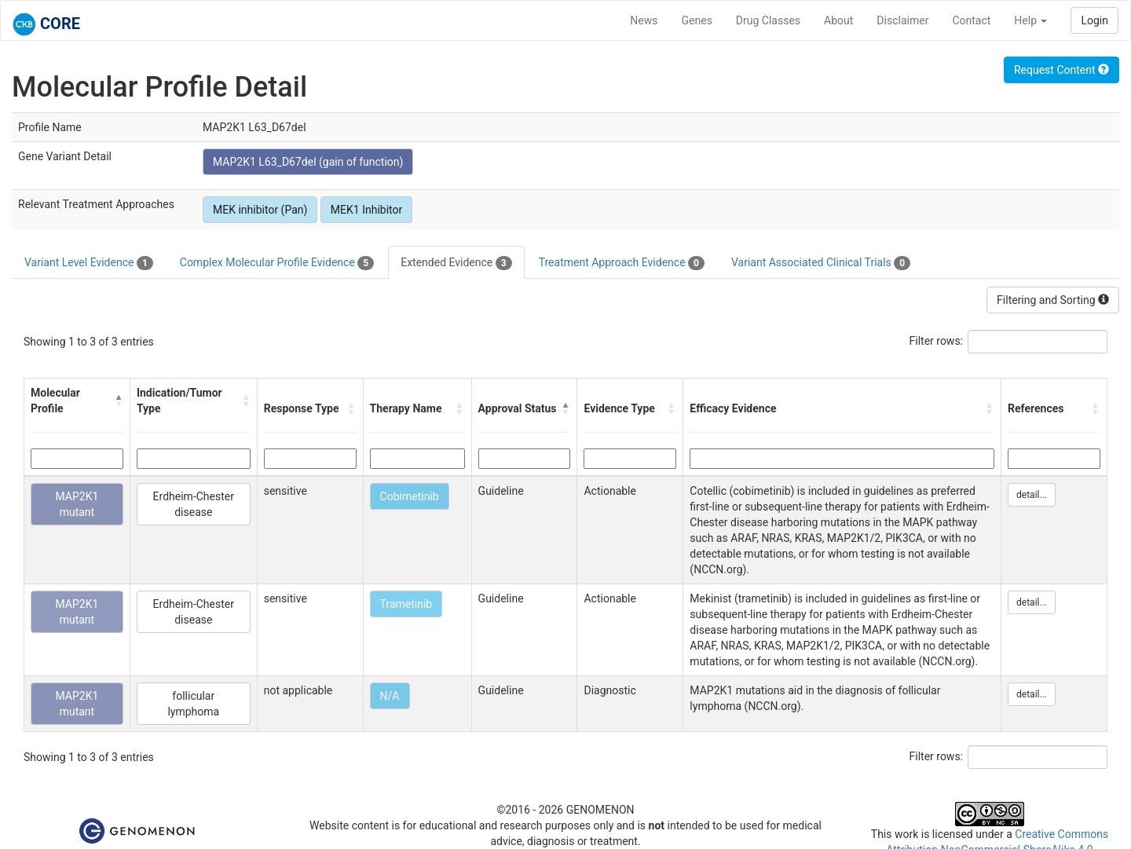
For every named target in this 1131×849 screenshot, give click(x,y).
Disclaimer (902, 20)
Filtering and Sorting (1053, 300)
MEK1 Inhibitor (366, 209)
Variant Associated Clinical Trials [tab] (820, 263)
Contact (971, 20)
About (838, 20)
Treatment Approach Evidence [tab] (622, 263)
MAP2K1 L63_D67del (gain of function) (308, 162)
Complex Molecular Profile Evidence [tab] (277, 263)
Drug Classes (768, 20)
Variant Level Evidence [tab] (88, 263)
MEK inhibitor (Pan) (260, 209)
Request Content (1061, 70)
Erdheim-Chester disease (193, 504)
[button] (118, 400)
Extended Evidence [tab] (456, 263)
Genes (697, 20)
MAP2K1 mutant (77, 504)
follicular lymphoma (193, 704)
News (643, 20)
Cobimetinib (409, 496)
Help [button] (1030, 20)
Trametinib (406, 604)
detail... (1031, 494)
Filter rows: (937, 341)
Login (1094, 20)
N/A (390, 696)
